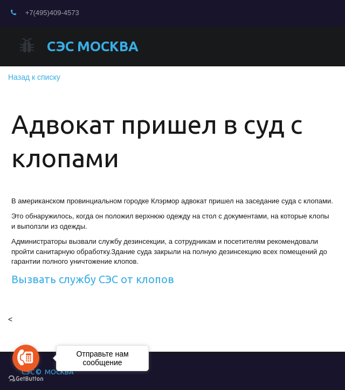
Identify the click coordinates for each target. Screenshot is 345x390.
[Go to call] (25, 358)
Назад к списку (34, 77)
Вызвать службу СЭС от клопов (92, 279)
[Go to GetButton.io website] (26, 378)
